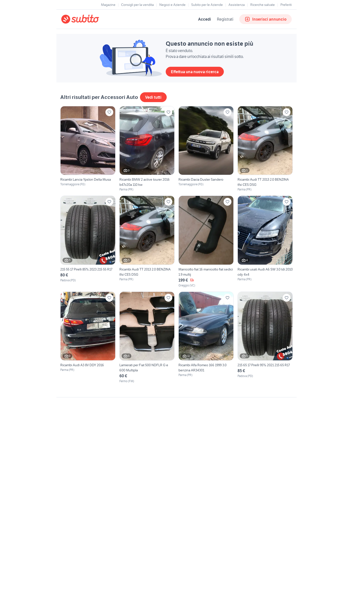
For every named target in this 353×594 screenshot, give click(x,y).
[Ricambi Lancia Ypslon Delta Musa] (87, 149)
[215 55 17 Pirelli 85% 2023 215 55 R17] (87, 241)
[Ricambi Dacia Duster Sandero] (206, 149)
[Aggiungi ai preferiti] (109, 112)
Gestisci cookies (73, 472)
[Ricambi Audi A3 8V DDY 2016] (87, 337)
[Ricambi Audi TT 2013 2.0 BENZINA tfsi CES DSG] (265, 149)
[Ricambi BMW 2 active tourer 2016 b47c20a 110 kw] (147, 149)
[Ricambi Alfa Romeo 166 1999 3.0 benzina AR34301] (206, 337)
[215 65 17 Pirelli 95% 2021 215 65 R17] (265, 337)
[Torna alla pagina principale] (89, 19)
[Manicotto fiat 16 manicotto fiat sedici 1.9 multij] (206, 241)
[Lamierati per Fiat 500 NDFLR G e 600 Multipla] (147, 337)
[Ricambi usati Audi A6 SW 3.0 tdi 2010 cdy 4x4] (265, 241)
